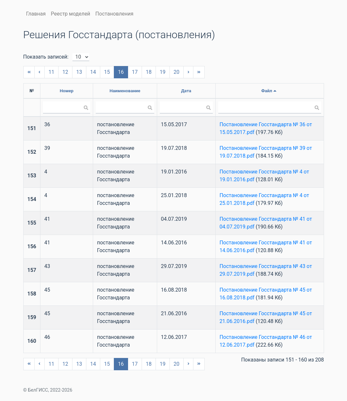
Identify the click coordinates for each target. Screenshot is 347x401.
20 (176, 72)
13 (79, 72)
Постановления (114, 14)
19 (163, 72)
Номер (67, 90)
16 (121, 72)
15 (107, 72)
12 (65, 72)
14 (93, 72)
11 (51, 72)
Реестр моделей (70, 14)
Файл (266, 90)
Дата (186, 90)
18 (149, 72)
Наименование (125, 90)
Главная (36, 14)
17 (135, 72)
